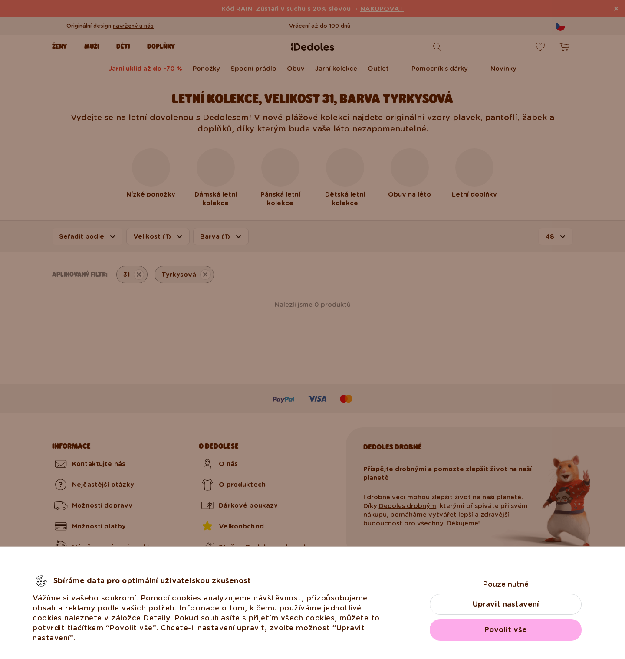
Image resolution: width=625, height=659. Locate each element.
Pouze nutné (506, 584)
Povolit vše (505, 630)
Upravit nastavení (506, 604)
